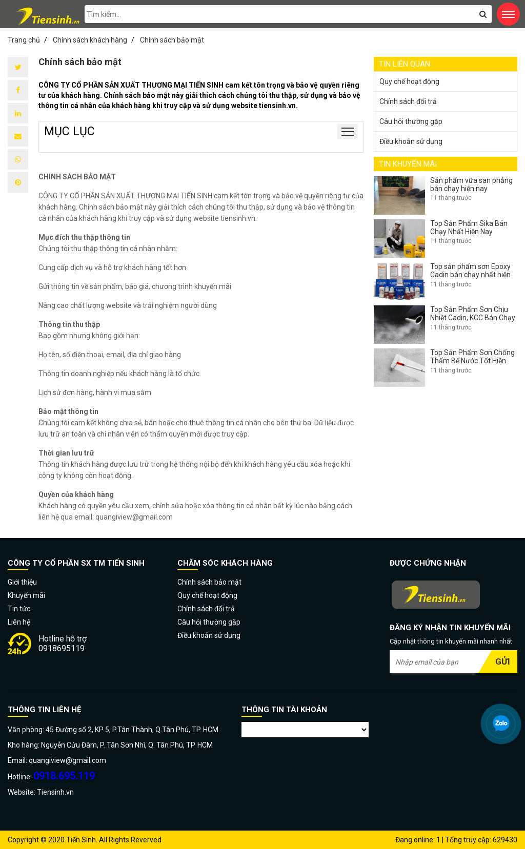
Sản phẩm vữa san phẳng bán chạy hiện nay (471, 184)
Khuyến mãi (26, 595)
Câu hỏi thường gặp (410, 121)
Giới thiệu (22, 582)
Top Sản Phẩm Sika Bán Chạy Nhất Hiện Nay (469, 227)
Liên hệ (19, 622)
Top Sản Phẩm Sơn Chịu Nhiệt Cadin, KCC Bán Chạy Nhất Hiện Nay (472, 317)
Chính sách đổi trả (408, 101)
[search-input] (288, 14)
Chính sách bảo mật (209, 582)
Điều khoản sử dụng (410, 141)
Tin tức (19, 609)
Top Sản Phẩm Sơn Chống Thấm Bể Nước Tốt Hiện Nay (472, 360)
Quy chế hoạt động (409, 81)
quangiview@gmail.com (134, 517)
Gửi (502, 661)
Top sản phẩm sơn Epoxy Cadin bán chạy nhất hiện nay (470, 274)
